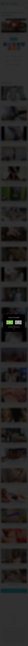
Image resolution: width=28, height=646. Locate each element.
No (18, 322)
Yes (10, 322)
